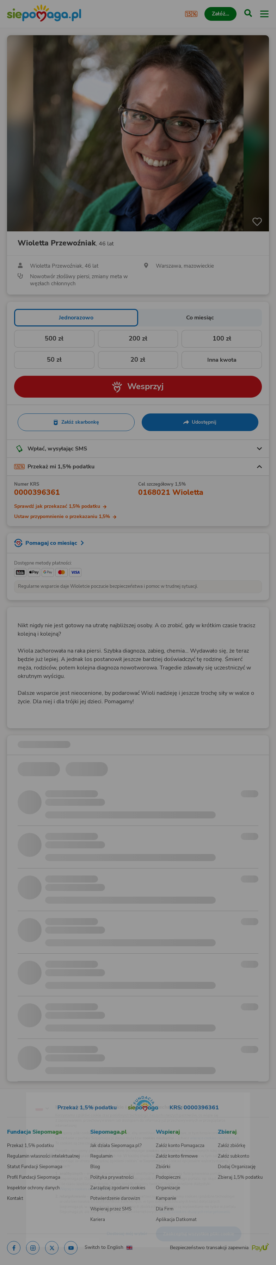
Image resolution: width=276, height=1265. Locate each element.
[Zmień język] (19, 1094)
